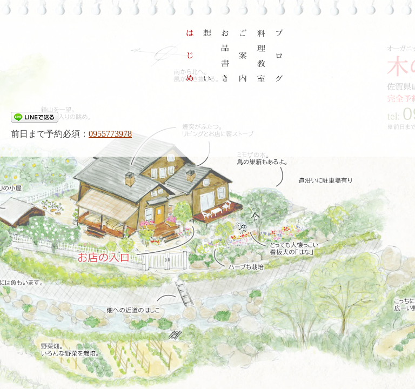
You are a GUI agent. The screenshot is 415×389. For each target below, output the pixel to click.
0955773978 (110, 133)
